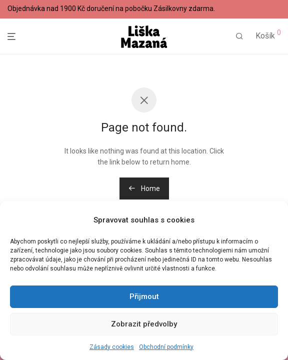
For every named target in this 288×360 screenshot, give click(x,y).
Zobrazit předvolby (144, 324)
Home (144, 188)
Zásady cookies (112, 347)
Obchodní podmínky (166, 347)
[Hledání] (240, 36)
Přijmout (144, 296)
